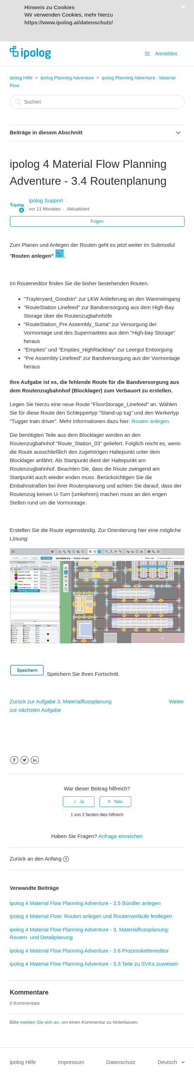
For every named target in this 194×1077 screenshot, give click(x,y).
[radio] (79, 801)
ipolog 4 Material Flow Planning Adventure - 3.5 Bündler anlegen (85, 903)
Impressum (71, 1062)
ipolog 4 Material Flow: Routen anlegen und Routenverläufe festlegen (91, 916)
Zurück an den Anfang (39, 859)
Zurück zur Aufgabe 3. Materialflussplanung (61, 701)
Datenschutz (120, 1062)
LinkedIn (34, 760)
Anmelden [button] (166, 53)
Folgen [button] (97, 221)
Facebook (14, 760)
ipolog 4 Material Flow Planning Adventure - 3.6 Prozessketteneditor (89, 951)
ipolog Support (46, 200)
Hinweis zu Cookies (49, 7)
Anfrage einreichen (120, 836)
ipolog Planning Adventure (67, 77)
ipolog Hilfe (21, 77)
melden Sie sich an (39, 1022)
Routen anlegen (150, 421)
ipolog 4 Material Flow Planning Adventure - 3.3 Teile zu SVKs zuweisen (94, 964)
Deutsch (168, 1062)
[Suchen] (97, 102)
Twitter (24, 760)
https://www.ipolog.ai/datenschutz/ (68, 22)
